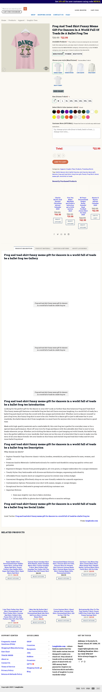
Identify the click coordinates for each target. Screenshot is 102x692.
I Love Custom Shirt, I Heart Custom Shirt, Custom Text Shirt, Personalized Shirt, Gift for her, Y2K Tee (63, 612)
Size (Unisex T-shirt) (60, 96)
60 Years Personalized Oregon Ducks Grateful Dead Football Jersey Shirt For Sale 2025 (83, 206)
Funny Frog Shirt (88, 174)
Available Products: (59, 42)
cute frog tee (83, 172)
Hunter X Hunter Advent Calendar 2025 (95, 201)
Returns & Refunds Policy (11, 674)
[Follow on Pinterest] (85, 662)
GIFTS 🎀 (30, 664)
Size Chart (5, 651)
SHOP (33, 15)
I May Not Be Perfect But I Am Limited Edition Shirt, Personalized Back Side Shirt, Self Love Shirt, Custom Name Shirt (38, 613)
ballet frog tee (74, 172)
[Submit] (25, 8)
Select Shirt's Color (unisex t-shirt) (65, 107)
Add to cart (60, 162)
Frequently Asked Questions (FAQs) (8, 642)
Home (3, 20)
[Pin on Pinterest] (65, 234)
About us (4, 659)
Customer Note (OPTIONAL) (62, 123)
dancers (55, 174)
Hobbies (30, 656)
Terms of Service (8, 667)
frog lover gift (76, 174)
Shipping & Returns (61, 248)
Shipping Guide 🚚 (34, 668)
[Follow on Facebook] (79, 662)
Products (12, 20)
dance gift (91, 172)
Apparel (21, 20)
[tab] (24, 248)
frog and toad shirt (64, 174)
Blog (29, 671)
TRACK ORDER (7, 655)
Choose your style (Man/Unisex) (64, 60)
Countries (31, 645)
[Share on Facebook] (54, 234)
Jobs (29, 653)
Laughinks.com (59, 646)
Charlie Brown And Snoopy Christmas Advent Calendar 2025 (58, 203)
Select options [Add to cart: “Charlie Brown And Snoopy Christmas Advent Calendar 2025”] (58, 221)
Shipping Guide (44, 15)
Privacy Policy (7, 670)
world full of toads (66, 176)
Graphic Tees (32, 20)
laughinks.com (91, 521)
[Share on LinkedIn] (68, 234)
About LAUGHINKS (79, 248)
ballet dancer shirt (62, 172)
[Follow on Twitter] (82, 662)
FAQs (68, 15)
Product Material (42, 248)
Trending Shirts (87, 169)
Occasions (31, 660)
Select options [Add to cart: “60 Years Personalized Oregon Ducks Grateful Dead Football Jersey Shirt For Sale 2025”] (83, 226)
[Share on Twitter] (57, 234)
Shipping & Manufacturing (12, 648)
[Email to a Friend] (61, 234)
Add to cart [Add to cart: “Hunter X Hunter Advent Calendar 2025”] (95, 217)
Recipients (31, 649)
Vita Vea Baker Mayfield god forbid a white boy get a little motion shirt (70, 204)
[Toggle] (49, 641)
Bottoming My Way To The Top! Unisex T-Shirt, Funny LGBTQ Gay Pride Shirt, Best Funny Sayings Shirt (89, 612)
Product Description (23, 248)
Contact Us (58, 15)
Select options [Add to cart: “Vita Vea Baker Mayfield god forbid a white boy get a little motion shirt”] (70, 222)
